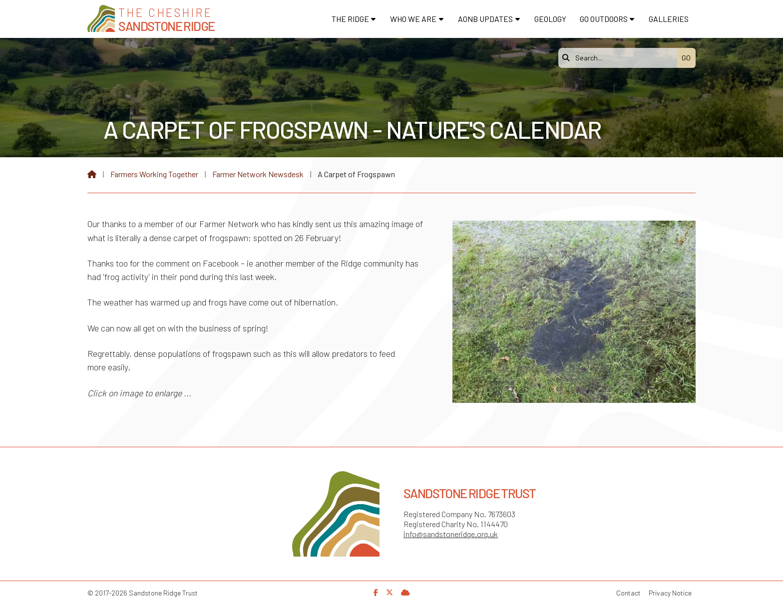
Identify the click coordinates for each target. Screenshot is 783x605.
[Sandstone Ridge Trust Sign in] (405, 592)
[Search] (620, 58)
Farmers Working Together (154, 174)
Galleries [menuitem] (669, 18)
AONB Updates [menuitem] (485, 18)
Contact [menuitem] (628, 593)
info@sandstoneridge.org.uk (450, 534)
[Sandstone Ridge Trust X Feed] (389, 592)
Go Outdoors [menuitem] (604, 18)
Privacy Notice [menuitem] (670, 593)
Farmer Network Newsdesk (258, 174)
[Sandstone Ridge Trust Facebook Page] (376, 592)
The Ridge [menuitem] (350, 18)
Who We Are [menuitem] (413, 18)
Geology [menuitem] (550, 18)
